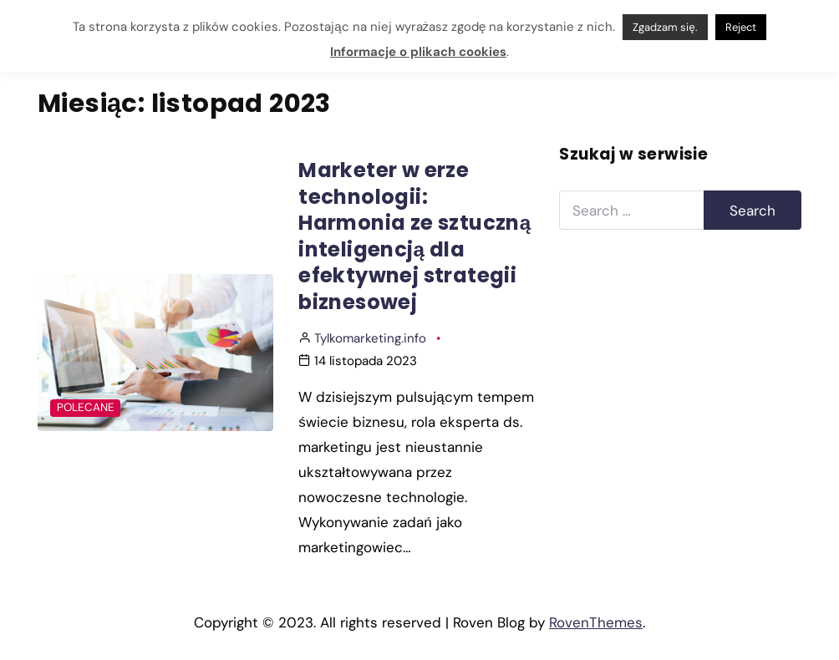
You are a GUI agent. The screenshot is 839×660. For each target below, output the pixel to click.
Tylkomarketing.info (370, 338)
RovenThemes (596, 622)
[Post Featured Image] (155, 352)
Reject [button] (740, 27)
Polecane (85, 407)
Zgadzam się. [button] (665, 27)
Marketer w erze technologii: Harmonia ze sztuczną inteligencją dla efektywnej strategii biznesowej (414, 235)
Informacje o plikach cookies (418, 51)
